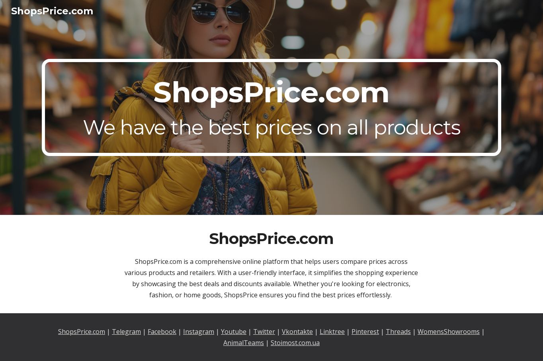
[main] (271, 107)
